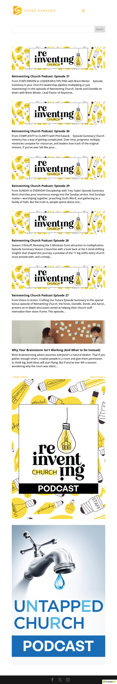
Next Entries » (97, 376)
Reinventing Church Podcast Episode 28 (40, 240)
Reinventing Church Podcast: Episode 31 (40, 76)
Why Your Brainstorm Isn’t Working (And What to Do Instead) (56, 350)
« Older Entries (20, 376)
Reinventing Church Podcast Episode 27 (40, 295)
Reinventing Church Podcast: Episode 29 (40, 186)
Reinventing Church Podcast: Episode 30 (40, 131)
